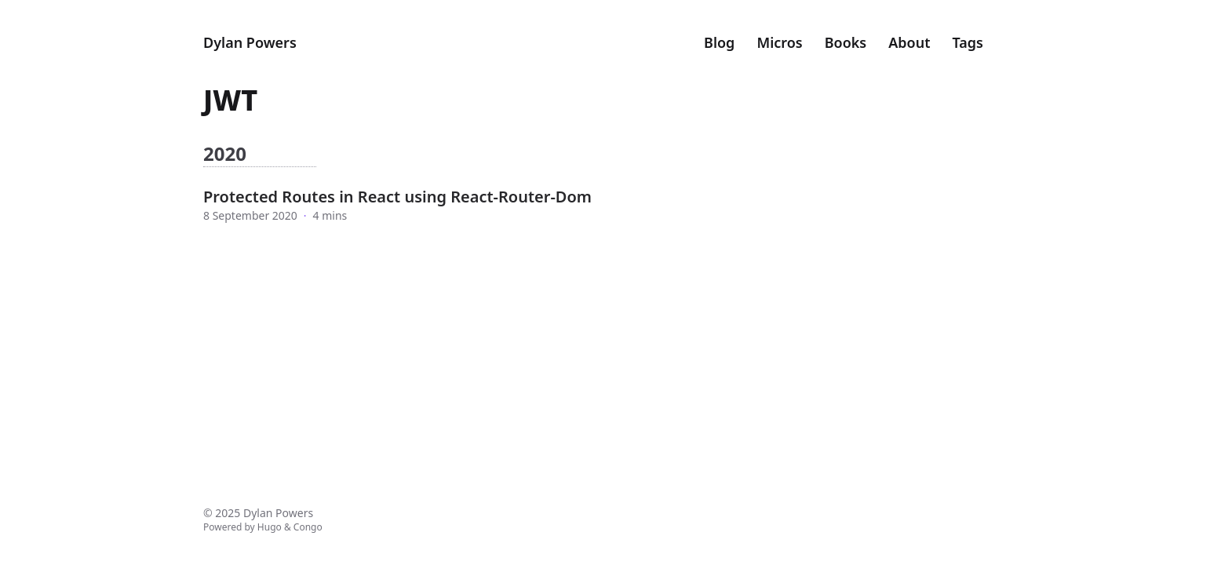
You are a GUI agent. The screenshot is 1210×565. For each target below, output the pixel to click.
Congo (308, 527)
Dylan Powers (250, 42)
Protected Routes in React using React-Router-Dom (397, 196)
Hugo (269, 527)
